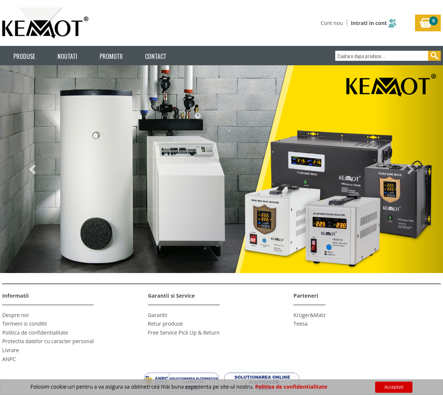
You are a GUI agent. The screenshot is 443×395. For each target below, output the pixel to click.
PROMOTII (111, 56)
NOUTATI (67, 56)
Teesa (300, 323)
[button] (33, 169)
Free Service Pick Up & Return (184, 332)
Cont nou (332, 22)
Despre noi (15, 315)
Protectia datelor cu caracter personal (48, 341)
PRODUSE (24, 56)
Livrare (10, 350)
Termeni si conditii (24, 323)
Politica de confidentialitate (35, 332)
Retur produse (165, 323)
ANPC (9, 359)
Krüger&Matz (309, 315)
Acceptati (393, 387)
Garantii (157, 315)
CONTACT (155, 56)
